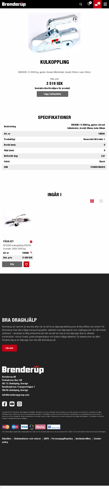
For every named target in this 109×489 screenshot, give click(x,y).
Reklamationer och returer (28, 439)
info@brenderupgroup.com (15, 395)
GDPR (46, 439)
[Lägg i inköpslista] (26, 264)
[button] (94, 201)
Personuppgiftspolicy (62, 439)
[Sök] (80, 4)
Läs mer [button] (9, 348)
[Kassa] (97, 4)
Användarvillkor (84, 439)
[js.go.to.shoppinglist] (89, 4)
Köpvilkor (7, 439)
